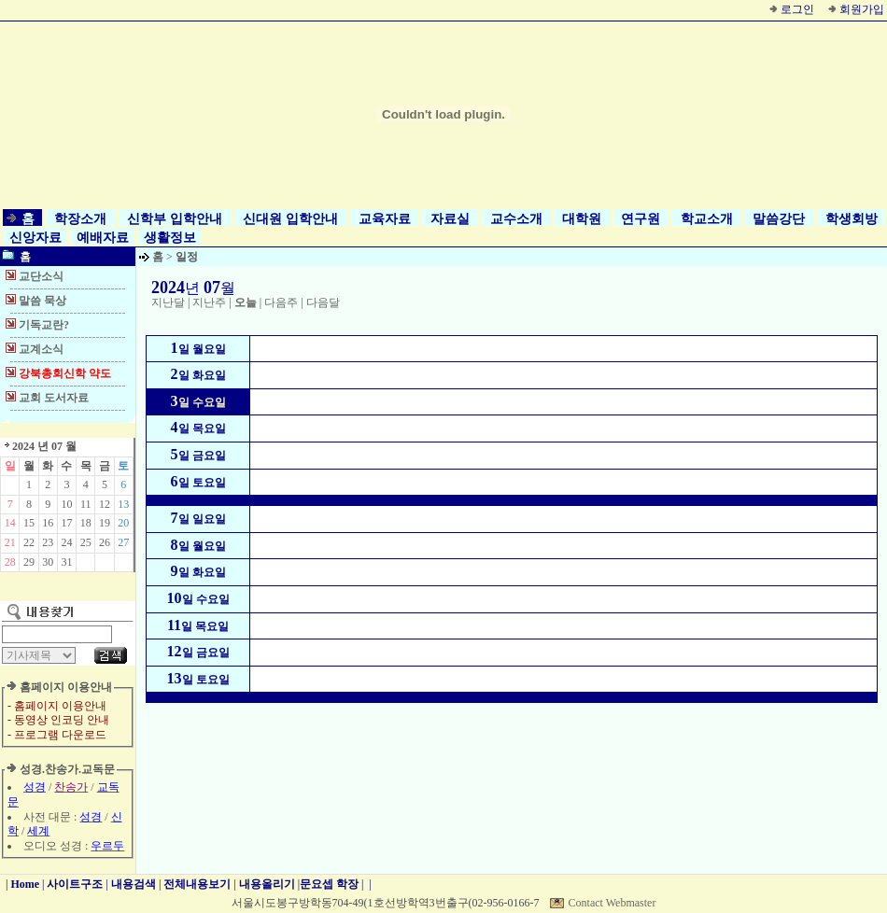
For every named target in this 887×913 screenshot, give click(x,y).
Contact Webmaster (612, 902)
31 (66, 562)
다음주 (281, 302)
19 (104, 522)
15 (29, 522)
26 (104, 542)
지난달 (168, 302)
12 (104, 504)
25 (86, 542)
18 (86, 522)
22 (29, 542)
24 (66, 542)
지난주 (209, 302)
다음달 (323, 302)
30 (47, 562)
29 (29, 562)
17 (66, 522)
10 (66, 504)
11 (86, 504)
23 (47, 542)
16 (47, 522)
